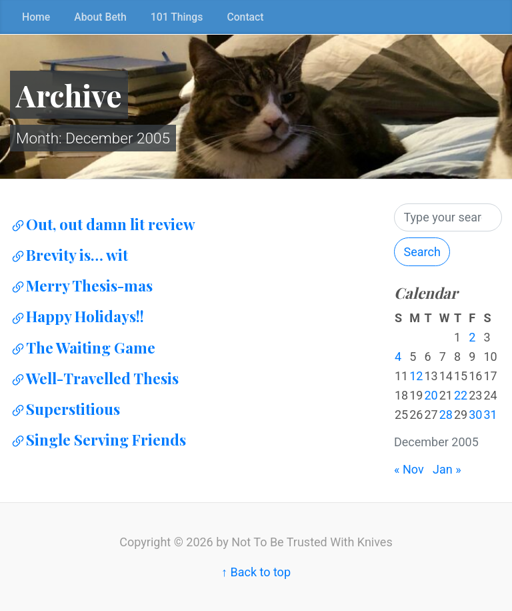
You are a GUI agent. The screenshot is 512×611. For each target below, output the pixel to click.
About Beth (100, 17)
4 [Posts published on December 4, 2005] (398, 357)
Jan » (447, 469)
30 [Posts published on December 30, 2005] (475, 415)
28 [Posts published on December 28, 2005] (446, 415)
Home (36, 17)
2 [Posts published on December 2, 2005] (472, 337)
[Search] (448, 217)
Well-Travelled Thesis (94, 378)
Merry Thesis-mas (81, 285)
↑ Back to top (256, 572)
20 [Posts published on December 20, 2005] (430, 395)
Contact (245, 17)
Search (422, 252)
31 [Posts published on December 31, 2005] (490, 415)
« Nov (409, 469)
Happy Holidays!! (77, 316)
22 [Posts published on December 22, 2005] (460, 395)
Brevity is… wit (69, 255)
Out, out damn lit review (102, 224)
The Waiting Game (82, 348)
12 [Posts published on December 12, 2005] (416, 376)
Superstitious (65, 409)
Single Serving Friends (98, 440)
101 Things (177, 17)
